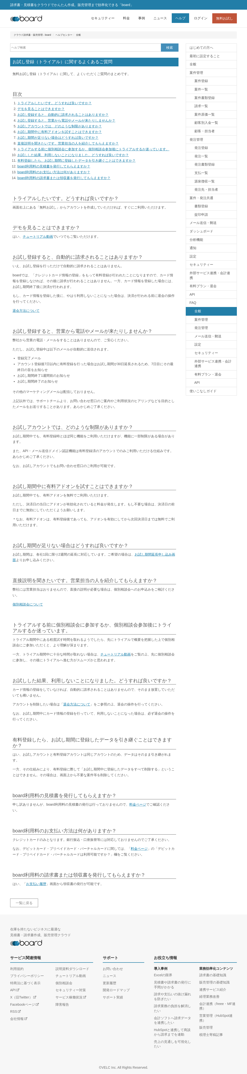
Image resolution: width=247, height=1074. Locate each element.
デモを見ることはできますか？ (41, 109)
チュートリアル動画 (38, 236)
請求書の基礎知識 (212, 975)
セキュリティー (103, 18)
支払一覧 (201, 173)
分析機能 (196, 240)
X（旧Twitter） (21, 997)
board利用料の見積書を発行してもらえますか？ (53, 166)
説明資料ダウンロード (72, 969)
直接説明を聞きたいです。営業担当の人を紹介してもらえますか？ (68, 143)
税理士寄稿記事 (211, 1035)
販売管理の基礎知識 (214, 982)
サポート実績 (113, 997)
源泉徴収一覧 (204, 181)
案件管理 (196, 73)
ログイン (200, 18)
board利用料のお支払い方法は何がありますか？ (53, 172)
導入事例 (160, 968)
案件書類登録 (204, 98)
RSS (13, 1011)
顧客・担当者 (204, 131)
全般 (78, 35)
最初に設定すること (205, 56)
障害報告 (62, 1004)
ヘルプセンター (63, 35)
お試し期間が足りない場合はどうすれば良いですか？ (57, 137)
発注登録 (201, 148)
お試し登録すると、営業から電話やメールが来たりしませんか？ (66, 120)
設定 (193, 256)
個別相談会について (28, 604)
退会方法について (26, 311)
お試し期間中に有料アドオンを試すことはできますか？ (59, 132)
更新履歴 (109, 983)
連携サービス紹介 (212, 989)
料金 (126, 18)
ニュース (160, 18)
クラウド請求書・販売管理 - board (32, 35)
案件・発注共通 (201, 198)
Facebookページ (22, 1004)
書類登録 (201, 206)
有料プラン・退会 (203, 286)
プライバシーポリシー (27, 976)
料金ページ (137, 804)
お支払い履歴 (36, 884)
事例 (141, 18)
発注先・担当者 (206, 189)
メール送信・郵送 (203, 223)
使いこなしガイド (203, 391)
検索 (169, 47)
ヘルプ (180, 18)
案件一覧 (201, 89)
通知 (193, 248)
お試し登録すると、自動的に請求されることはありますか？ (63, 115)
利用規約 (17, 969)
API (192, 294)
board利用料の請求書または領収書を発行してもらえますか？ (63, 178)
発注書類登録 (204, 164)
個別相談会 (63, 983)
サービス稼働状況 (68, 997)
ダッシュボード (201, 231)
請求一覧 (201, 106)
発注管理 (196, 139)
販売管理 (206, 1027)
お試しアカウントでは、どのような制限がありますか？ (59, 126)
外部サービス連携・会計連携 (210, 275)
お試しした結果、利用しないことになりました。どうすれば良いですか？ (73, 155)
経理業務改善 (209, 996)
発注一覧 (201, 156)
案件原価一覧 (204, 114)
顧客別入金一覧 (206, 123)
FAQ (193, 303)
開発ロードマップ (116, 990)
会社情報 (17, 1019)
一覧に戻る (24, 903)
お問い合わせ (113, 969)
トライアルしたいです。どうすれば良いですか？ (54, 103)
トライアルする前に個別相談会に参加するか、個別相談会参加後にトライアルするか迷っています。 (93, 149)
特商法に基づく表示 (25, 983)
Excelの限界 (163, 975)
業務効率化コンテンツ (216, 968)
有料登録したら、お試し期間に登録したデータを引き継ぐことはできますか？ (76, 160)
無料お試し (224, 18)
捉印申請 (201, 214)
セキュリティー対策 (70, 990)
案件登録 (201, 81)
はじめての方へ (201, 47)
